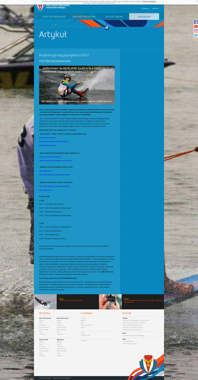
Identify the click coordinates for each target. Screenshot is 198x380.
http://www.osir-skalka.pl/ (47, 138)
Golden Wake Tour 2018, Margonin (66, 301)
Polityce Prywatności (149, 1)
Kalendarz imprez (44, 327)
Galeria (41, 322)
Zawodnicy (42, 334)
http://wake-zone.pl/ (45, 190)
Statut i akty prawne (86, 325)
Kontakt (155, 8)
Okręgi (82, 327)
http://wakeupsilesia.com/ (47, 145)
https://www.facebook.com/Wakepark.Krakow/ (54, 175)
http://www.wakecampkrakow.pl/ (49, 157)
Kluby (40, 332)
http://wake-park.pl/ (45, 171)
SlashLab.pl (67, 378)
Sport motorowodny (54, 17)
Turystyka (83, 340)
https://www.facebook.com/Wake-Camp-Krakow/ (56, 161)
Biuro (82, 322)
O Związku (84, 318)
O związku (145, 8)
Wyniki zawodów (43, 329)
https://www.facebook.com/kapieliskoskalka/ (54, 141)
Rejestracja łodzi (85, 335)
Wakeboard (144, 17)
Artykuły (41, 320)
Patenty (83, 333)
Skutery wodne (114, 17)
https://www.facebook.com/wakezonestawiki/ (54, 186)
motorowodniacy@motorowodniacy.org (133, 335)
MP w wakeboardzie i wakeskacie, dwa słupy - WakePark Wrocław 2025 (131, 301)
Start (36, 16)
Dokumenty (42, 325)
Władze (83, 320)
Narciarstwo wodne (84, 17)
